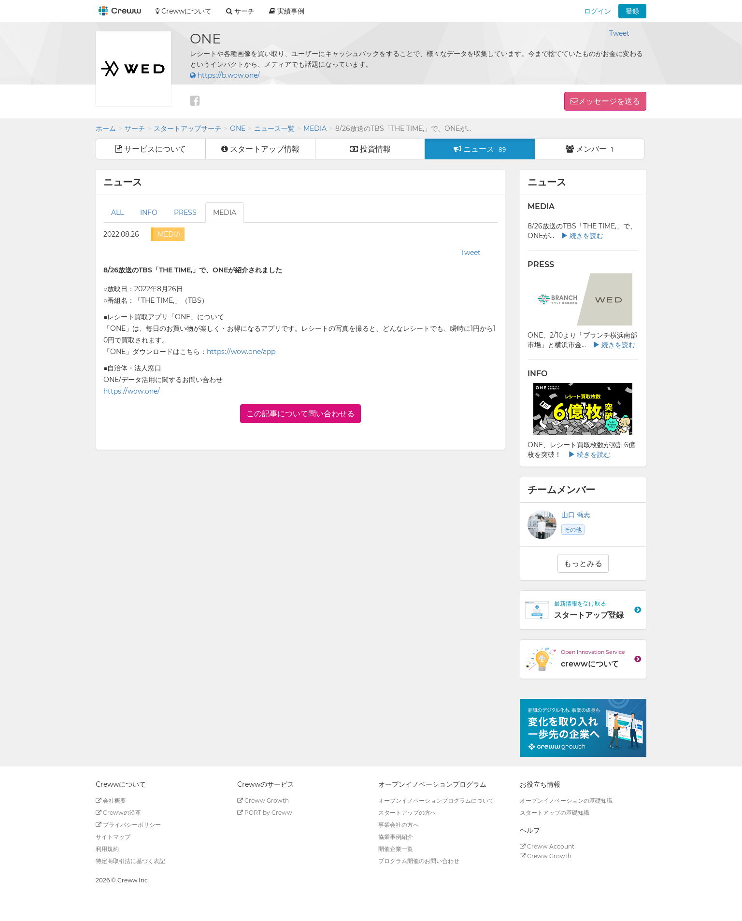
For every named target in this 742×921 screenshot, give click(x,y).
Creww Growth (263, 800)
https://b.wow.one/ (225, 75)
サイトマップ (113, 836)
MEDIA (315, 128)
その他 (573, 529)
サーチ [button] (240, 11)
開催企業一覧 (395, 848)
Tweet (619, 33)
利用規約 (107, 848)
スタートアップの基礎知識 (554, 812)
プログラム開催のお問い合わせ (418, 860)
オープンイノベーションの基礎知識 (566, 800)
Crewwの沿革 (118, 812)
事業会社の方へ (398, 824)
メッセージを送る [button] (609, 101)
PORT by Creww (264, 812)
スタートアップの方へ (407, 812)
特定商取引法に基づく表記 (130, 860)
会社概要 (111, 800)
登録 (632, 11)
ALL (117, 212)
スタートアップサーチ (187, 128)
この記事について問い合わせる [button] (300, 413)
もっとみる (583, 563)
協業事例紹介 (395, 836)
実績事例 (286, 11)
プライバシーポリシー (128, 824)
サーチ (135, 128)
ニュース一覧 (274, 128)
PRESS (185, 212)
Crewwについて (184, 11)
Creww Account (547, 846)
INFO (148, 212)
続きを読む (582, 235)
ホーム (106, 128)
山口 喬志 (575, 514)
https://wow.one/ (131, 391)
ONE (237, 128)
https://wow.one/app (241, 351)
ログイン (597, 11)
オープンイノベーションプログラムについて (436, 800)
